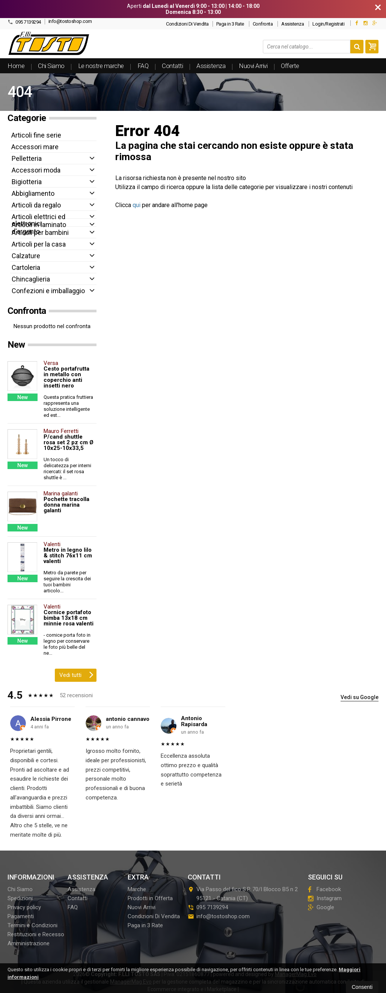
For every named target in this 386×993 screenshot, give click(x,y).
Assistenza (292, 24)
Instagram (325, 898)
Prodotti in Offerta (150, 898)
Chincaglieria (31, 279)
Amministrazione (29, 943)
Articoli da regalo (36, 205)
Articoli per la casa (39, 244)
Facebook (324, 889)
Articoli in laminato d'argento (39, 228)
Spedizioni (20, 898)
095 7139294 (24, 22)
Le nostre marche (101, 66)
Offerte (290, 66)
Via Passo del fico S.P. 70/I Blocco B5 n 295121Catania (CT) (243, 894)
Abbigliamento (33, 193)
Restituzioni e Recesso (36, 934)
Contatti (172, 66)
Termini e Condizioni (32, 925)
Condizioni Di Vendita (187, 24)
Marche (137, 889)
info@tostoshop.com (70, 21)
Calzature (26, 256)
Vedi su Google (359, 697)
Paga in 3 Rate (230, 24)
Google (321, 907)
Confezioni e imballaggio (48, 291)
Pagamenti (21, 916)
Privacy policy (24, 907)
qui (136, 205)
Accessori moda (36, 170)
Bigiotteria (27, 182)
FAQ (143, 66)
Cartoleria (26, 267)
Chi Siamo (51, 66)
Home (16, 66)
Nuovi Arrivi (253, 66)
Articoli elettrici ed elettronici (38, 220)
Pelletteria (27, 158)
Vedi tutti (76, 674)
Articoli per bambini (40, 232)
